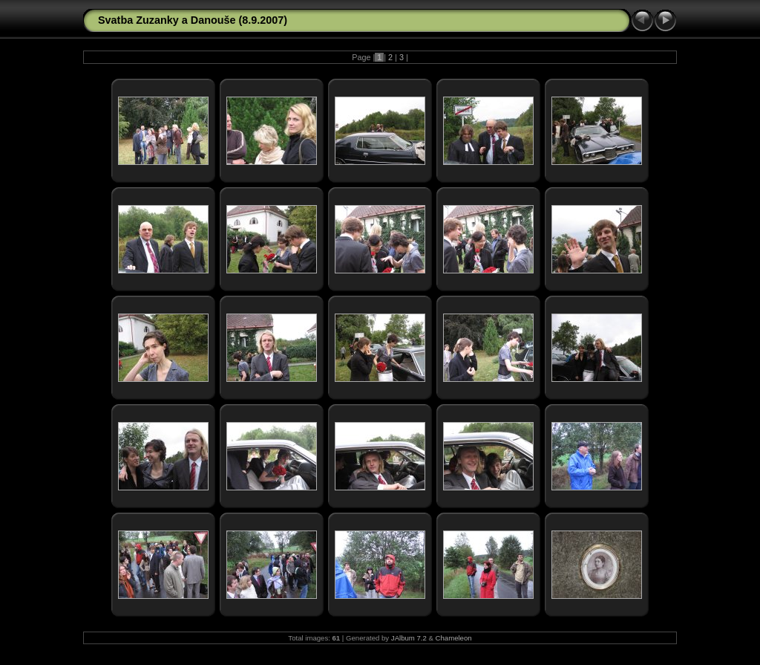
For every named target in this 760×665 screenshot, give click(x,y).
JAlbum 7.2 (409, 638)
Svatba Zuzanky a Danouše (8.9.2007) (192, 20)
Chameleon (454, 638)
